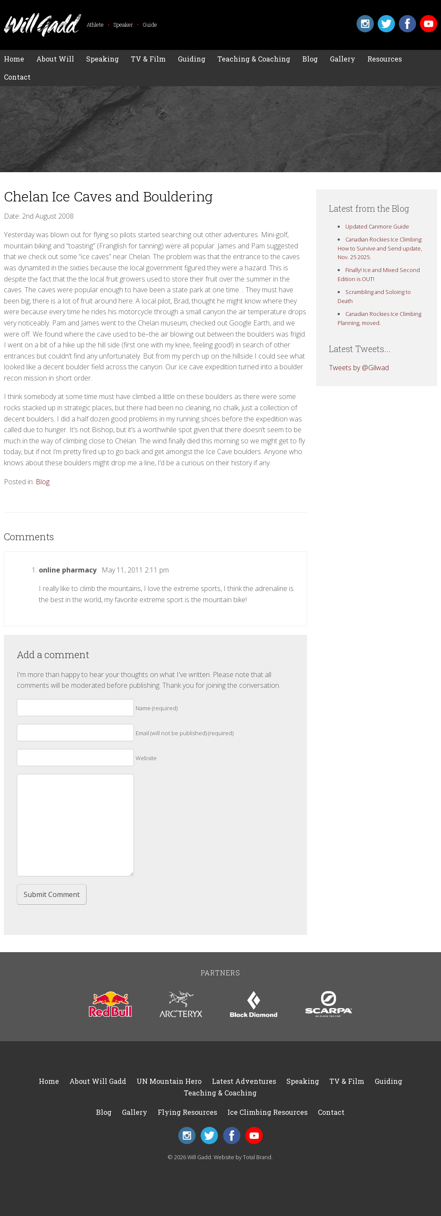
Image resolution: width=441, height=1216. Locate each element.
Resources (384, 58)
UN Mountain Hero (169, 1081)
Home (14, 58)
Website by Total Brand (242, 1157)
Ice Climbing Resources (267, 1112)
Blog (310, 58)
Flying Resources (187, 1112)
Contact (17, 76)
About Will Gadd (97, 1081)
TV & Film (148, 58)
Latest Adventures (244, 1081)
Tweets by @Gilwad (359, 367)
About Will (55, 58)
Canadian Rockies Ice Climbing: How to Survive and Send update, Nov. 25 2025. (380, 248)
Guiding (191, 58)
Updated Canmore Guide (377, 226)
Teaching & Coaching (253, 58)
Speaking (102, 58)
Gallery (342, 58)
